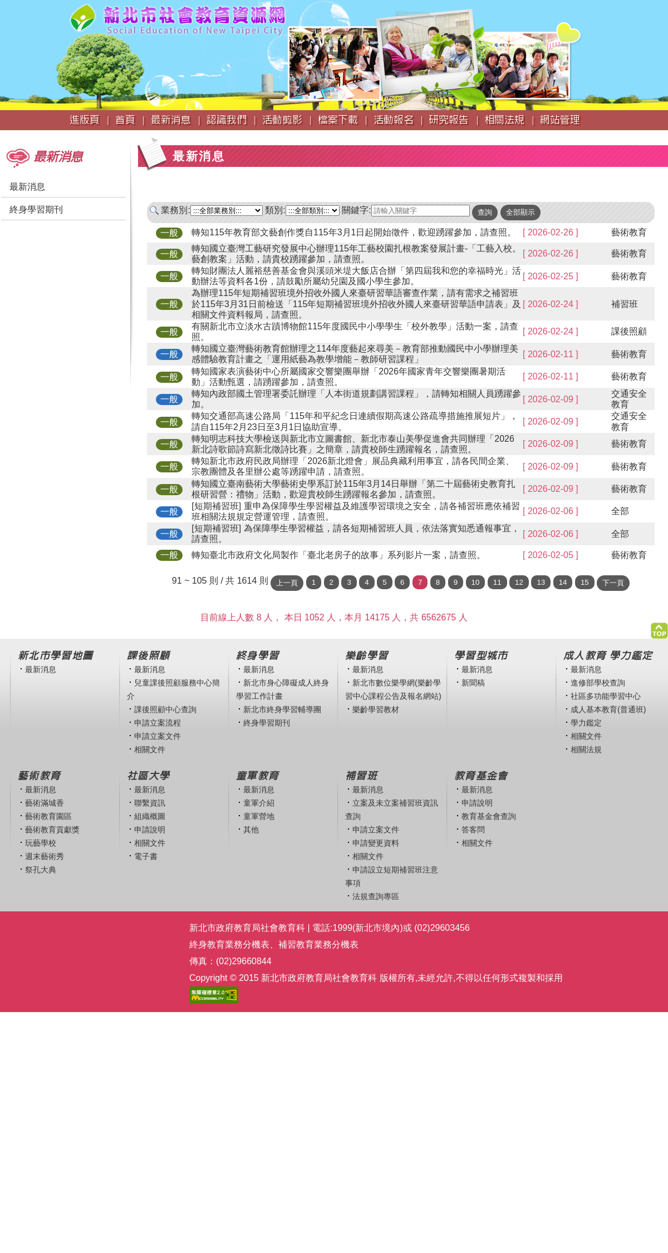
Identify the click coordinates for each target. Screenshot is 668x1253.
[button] (659, 628)
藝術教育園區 (48, 816)
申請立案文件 (157, 736)
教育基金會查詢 (488, 816)
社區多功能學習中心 (606, 696)
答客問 (473, 829)
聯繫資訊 (149, 802)
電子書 (146, 856)
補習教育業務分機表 (318, 944)
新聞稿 (473, 682)
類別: (275, 210)
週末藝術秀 (44, 856)
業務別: (175, 210)
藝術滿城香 (44, 802)
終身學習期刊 (36, 209)
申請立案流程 (157, 722)
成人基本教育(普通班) (608, 709)
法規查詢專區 (375, 896)
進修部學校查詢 (598, 682)
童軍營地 (258, 816)
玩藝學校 (40, 842)
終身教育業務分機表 (229, 944)
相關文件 (149, 749)
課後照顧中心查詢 (165, 709)
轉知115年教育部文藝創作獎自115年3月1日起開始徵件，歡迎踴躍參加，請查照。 (353, 232)
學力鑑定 (586, 722)
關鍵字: (356, 210)
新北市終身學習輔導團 (282, 709)
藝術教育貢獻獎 (52, 829)
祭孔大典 (40, 869)
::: (3, 135)
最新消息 (27, 186)
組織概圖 (149, 816)
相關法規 (586, 749)
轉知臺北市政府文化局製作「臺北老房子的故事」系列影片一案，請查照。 (338, 555)
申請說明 (149, 829)
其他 (251, 829)
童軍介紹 (258, 802)
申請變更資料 (375, 842)
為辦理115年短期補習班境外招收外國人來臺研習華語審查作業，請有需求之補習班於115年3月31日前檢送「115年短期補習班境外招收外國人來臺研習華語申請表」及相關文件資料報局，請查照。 (356, 303)
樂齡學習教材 (375, 709)
